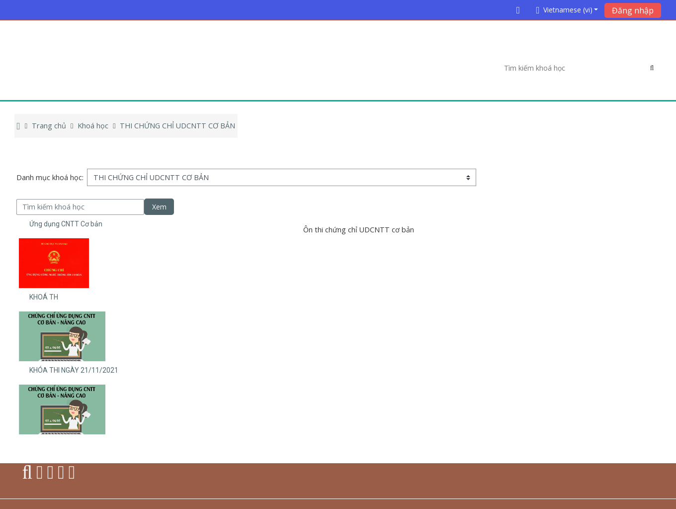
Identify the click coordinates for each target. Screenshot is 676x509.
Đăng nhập (633, 10)
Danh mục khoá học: (50, 177)
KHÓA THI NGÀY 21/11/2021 (73, 370)
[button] (565, 9)
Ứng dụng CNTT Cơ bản (65, 224)
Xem (159, 206)
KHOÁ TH (43, 297)
